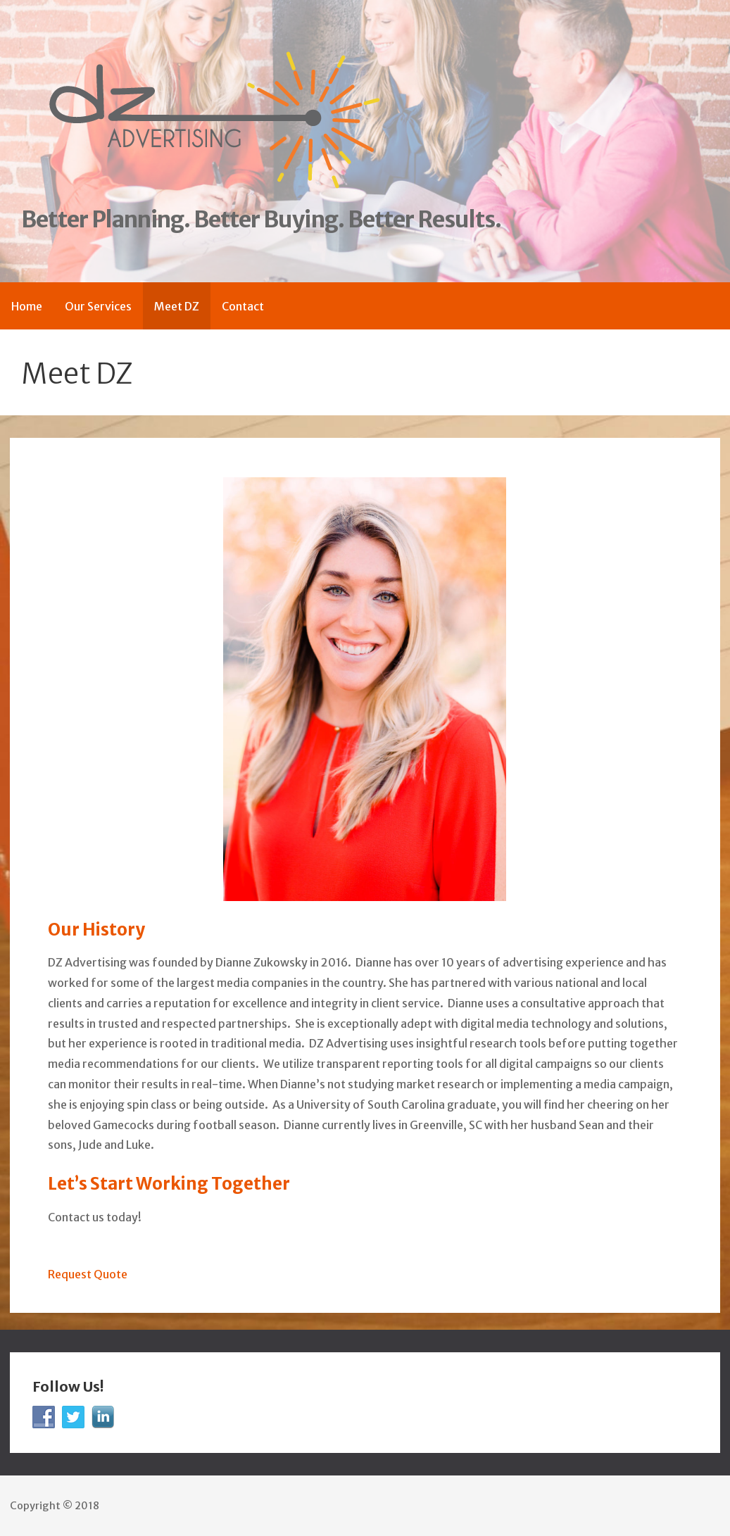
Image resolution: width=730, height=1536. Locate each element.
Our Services (98, 306)
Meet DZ (176, 306)
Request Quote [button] (87, 1274)
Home (26, 306)
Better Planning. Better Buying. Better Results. (261, 220)
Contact (243, 306)
